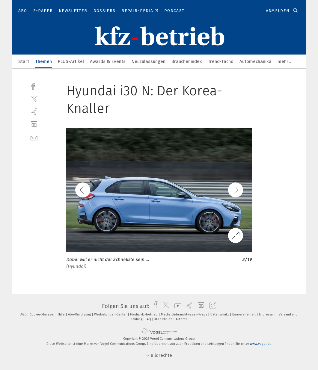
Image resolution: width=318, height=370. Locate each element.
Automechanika (255, 61)
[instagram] (211, 306)
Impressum (267, 314)
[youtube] (176, 306)
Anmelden (278, 10)
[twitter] (34, 98)
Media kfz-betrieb (144, 314)
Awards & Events (108, 61)
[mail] (34, 137)
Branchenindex (186, 61)
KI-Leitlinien (163, 319)
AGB (23, 314)
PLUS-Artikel (71, 61)
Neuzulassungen (148, 61)
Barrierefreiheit (244, 314)
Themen (43, 61)
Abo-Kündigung (80, 314)
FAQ (149, 319)
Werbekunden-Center (111, 314)
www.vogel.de (261, 344)
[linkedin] (34, 124)
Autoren (182, 319)
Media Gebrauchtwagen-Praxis (184, 314)
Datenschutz (220, 314)
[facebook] (34, 86)
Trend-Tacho (220, 61)
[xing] (34, 111)
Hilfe (62, 314)
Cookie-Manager (42, 314)
